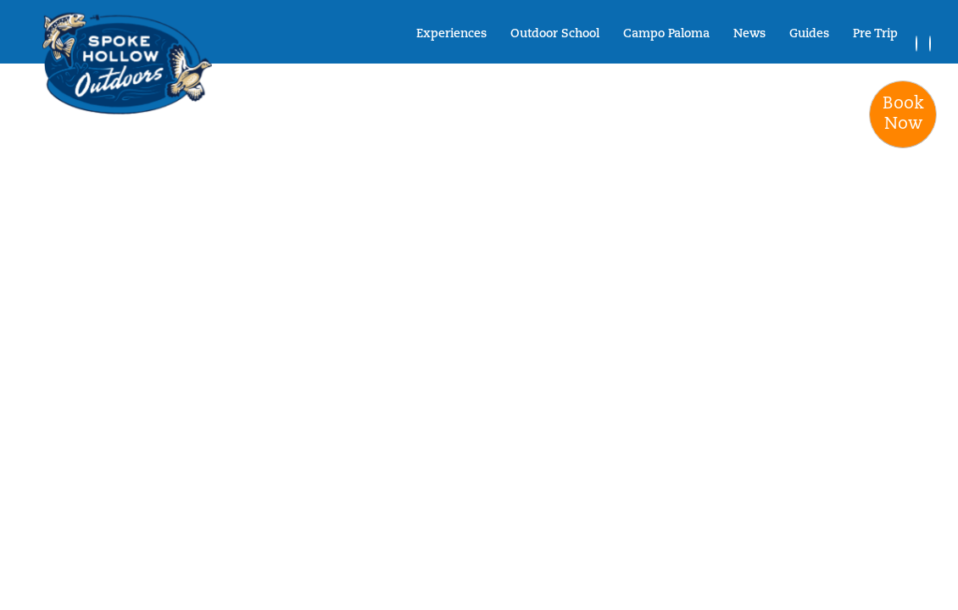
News (749, 35)
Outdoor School (554, 35)
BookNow (903, 114)
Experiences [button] (451, 35)
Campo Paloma (666, 35)
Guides (809, 35)
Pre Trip (875, 35)
